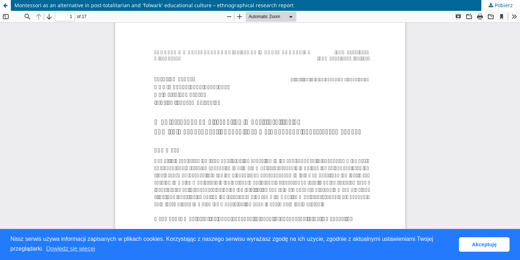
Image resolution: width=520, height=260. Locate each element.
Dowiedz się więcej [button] (70, 249)
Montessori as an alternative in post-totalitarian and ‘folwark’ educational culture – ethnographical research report (154, 5)
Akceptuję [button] (484, 244)
